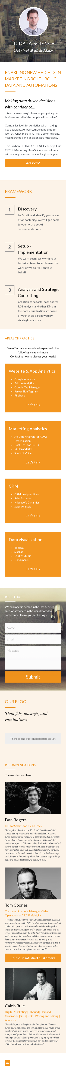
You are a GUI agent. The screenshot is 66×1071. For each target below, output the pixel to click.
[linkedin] (7, 1063)
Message (13, 654)
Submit (33, 680)
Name (11, 632)
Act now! (33, 163)
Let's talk (33, 408)
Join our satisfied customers (33, 962)
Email (10, 643)
